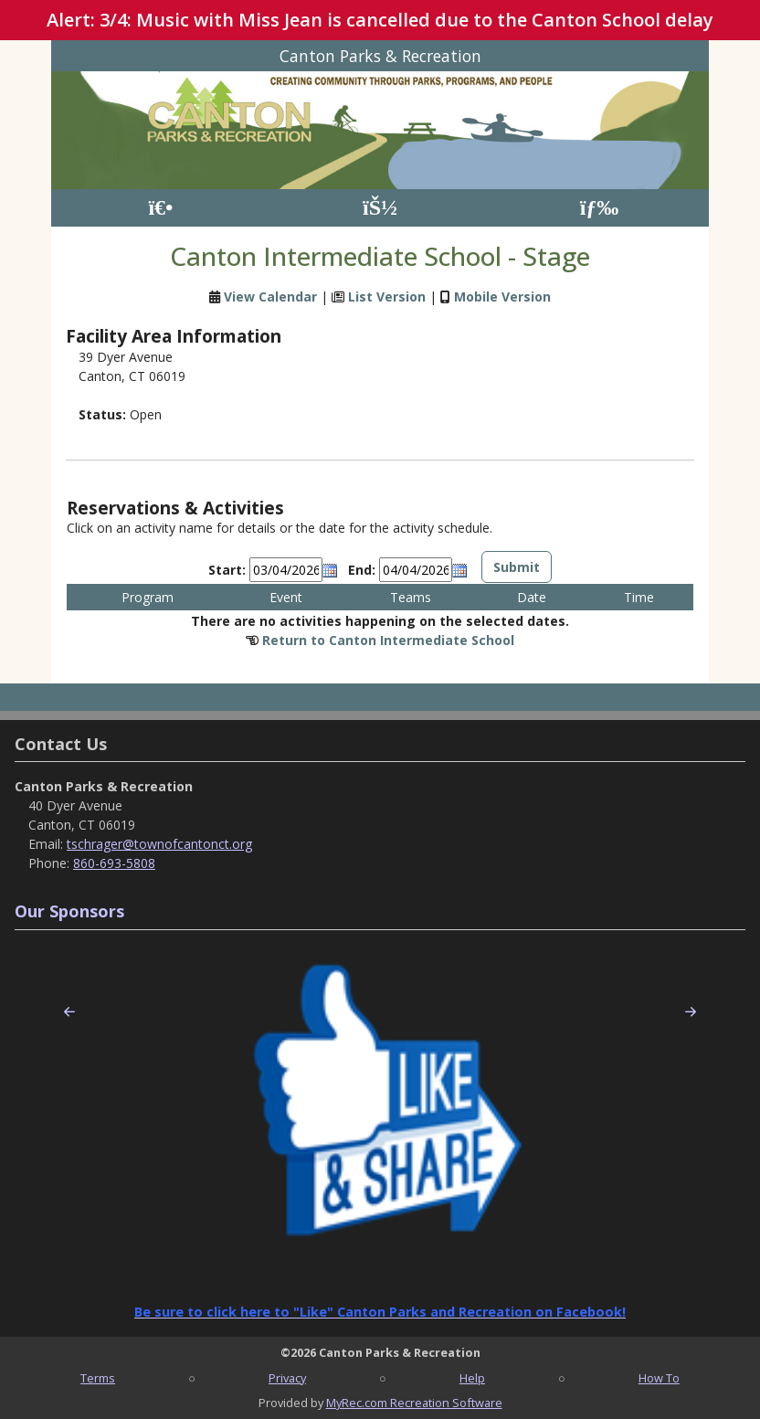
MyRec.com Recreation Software (414, 1402)
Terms (97, 1378)
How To (659, 1378)
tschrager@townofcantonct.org (159, 843)
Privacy (287, 1378)
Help (472, 1378)
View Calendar (270, 296)
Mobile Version (502, 296)
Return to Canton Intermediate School (388, 640)
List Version (387, 296)
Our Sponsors (69, 911)
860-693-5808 (114, 863)
